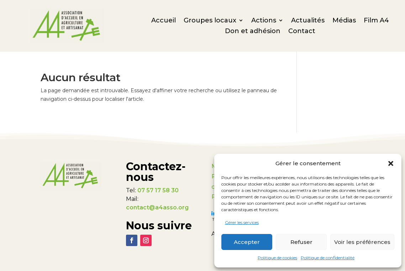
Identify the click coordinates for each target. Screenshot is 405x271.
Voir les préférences (362, 242)
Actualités (308, 21)
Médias (344, 21)
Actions (263, 21)
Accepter (247, 242)
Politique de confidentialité (327, 257)
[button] (390, 163)
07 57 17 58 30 (158, 190)
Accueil (163, 21)
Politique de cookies (277, 257)
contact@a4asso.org (157, 207)
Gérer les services (242, 222)
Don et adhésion (252, 31)
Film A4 (376, 21)
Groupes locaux (210, 21)
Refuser (301, 242)
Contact (301, 31)
